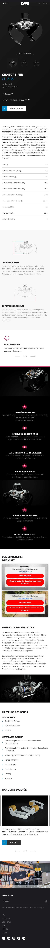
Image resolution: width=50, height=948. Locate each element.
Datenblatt (8, 84)
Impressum (6, 918)
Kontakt (5, 929)
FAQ (3, 915)
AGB (3, 926)
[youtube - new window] (9, 938)
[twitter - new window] (24, 938)
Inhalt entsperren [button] (25, 576)
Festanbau (7, 94)
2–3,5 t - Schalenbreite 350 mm (15, 100)
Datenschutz (6, 922)
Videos (4, 933)
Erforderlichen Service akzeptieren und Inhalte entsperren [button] (25, 582)
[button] (45, 3)
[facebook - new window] (19, 938)
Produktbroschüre (11, 87)
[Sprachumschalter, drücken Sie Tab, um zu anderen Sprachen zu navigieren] (45, 3)
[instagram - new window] (14, 938)
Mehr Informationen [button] (25, 572)
